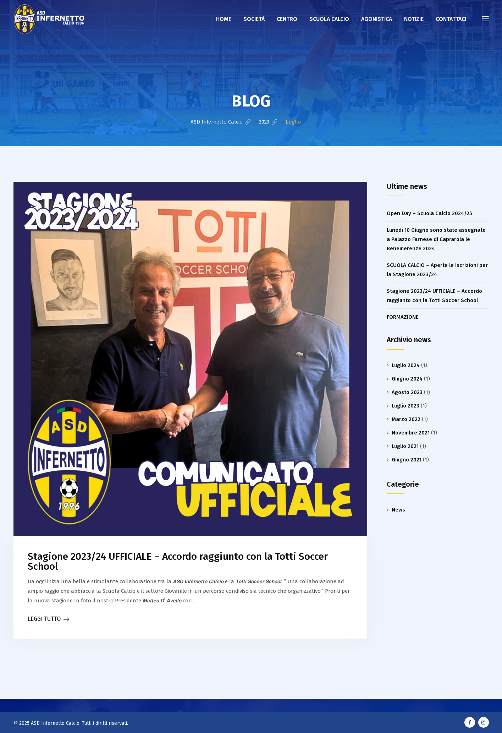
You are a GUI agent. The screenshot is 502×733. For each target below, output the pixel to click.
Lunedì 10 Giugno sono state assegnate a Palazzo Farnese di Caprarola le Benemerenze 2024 (436, 239)
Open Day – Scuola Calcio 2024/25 (429, 213)
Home (223, 19)
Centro (287, 19)
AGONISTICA (376, 19)
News (398, 510)
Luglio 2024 (406, 365)
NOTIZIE (414, 19)
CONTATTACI (451, 19)
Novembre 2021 (411, 433)
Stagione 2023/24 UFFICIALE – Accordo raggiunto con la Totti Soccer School (178, 561)
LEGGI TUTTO (44, 619)
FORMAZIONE (403, 317)
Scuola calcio (329, 19)
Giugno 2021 (406, 459)
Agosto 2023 (407, 392)
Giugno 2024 (407, 379)
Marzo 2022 (406, 419)
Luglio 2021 (405, 446)
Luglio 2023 (405, 406)
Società (254, 19)
